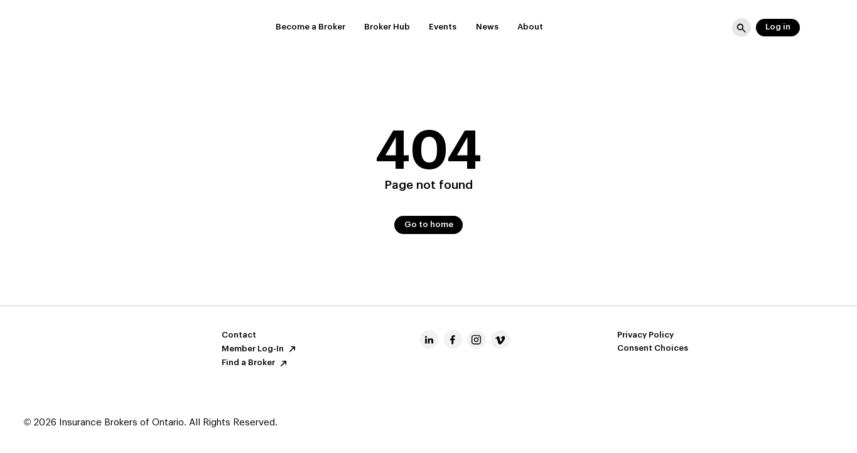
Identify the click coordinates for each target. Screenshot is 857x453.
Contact (239, 335)
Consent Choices (652, 348)
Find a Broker (255, 364)
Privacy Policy (645, 335)
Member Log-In (260, 349)
